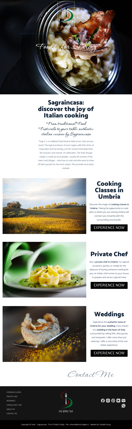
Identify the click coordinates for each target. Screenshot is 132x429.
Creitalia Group (105, 424)
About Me (92, 33)
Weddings (60, 33)
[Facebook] (103, 401)
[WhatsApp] (123, 406)
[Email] (123, 401)
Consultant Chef (76, 33)
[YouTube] (118, 401)
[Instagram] (108, 401)
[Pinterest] (113, 401)
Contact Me (106, 33)
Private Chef (45, 33)
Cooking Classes (28, 33)
